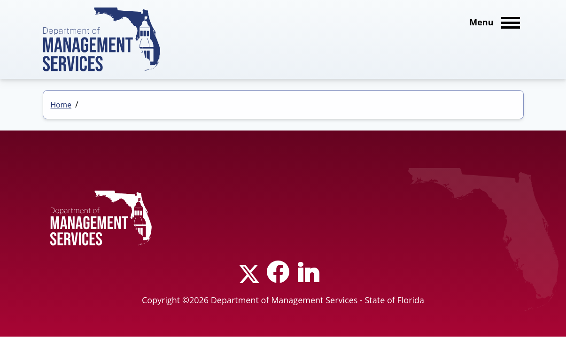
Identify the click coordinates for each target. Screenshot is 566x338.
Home (61, 105)
